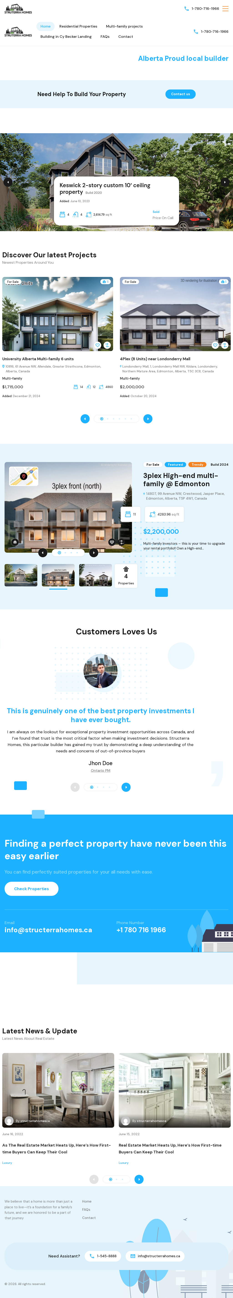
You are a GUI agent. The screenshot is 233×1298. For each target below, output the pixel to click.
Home (46, 26)
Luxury (7, 1163)
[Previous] (42, 552)
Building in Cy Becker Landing (66, 36)
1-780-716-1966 (205, 8)
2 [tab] (65, 552)
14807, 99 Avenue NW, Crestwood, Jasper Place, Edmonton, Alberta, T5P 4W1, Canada (183, 496)
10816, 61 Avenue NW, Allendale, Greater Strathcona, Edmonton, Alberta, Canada (51, 369)
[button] (225, 9)
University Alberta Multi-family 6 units (38, 358)
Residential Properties (78, 26)
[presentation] (85, 418)
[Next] (93, 552)
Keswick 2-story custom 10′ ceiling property (105, 188)
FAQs (105, 36)
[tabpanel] (116, 507)
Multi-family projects (124, 26)
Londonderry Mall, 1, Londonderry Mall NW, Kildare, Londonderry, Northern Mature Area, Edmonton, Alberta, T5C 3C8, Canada (169, 369)
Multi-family (12, 378)
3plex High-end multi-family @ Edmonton (180, 480)
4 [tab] (77, 552)
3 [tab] (71, 552)
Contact (125, 36)
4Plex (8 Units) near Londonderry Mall (155, 358)
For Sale (13, 282)
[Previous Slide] (8, 182)
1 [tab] (59, 552)
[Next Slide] (225, 182)
